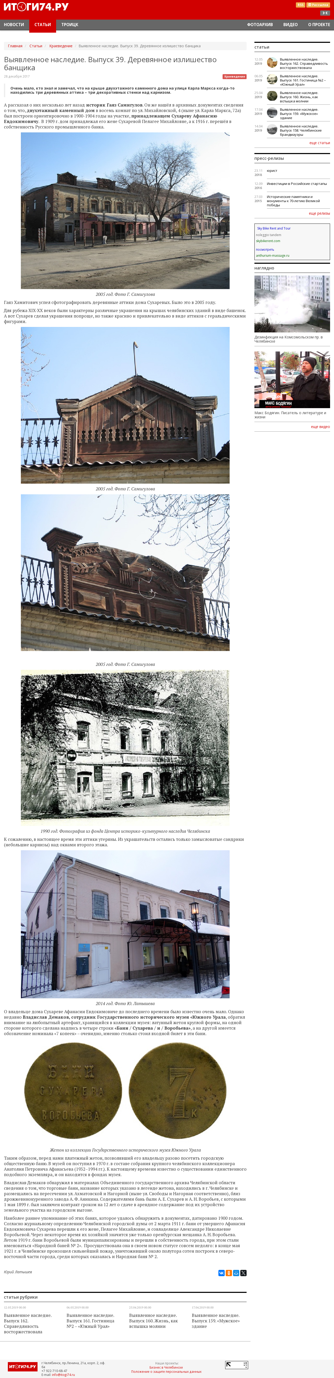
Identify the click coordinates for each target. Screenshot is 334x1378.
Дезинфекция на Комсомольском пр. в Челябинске (288, 339)
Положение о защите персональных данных (166, 1371)
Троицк (69, 24)
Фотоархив (260, 24)
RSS (300, 5)
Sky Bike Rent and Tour (274, 228)
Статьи (42, 24)
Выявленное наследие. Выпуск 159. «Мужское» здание (216, 1320)
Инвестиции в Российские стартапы (297, 183)
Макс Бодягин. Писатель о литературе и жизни (290, 415)
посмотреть (265, 249)
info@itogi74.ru (63, 1375)
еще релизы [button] (319, 213)
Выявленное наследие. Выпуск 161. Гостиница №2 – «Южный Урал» (90, 1320)
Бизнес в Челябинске (166, 1367)
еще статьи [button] (319, 142)
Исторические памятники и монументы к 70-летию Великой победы (293, 200)
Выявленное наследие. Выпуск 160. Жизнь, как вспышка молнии (153, 1320)
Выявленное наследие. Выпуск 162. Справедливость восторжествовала (27, 1323)
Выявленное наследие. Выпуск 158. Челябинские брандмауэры (301, 130)
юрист (272, 170)
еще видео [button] (320, 427)
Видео (290, 24)
